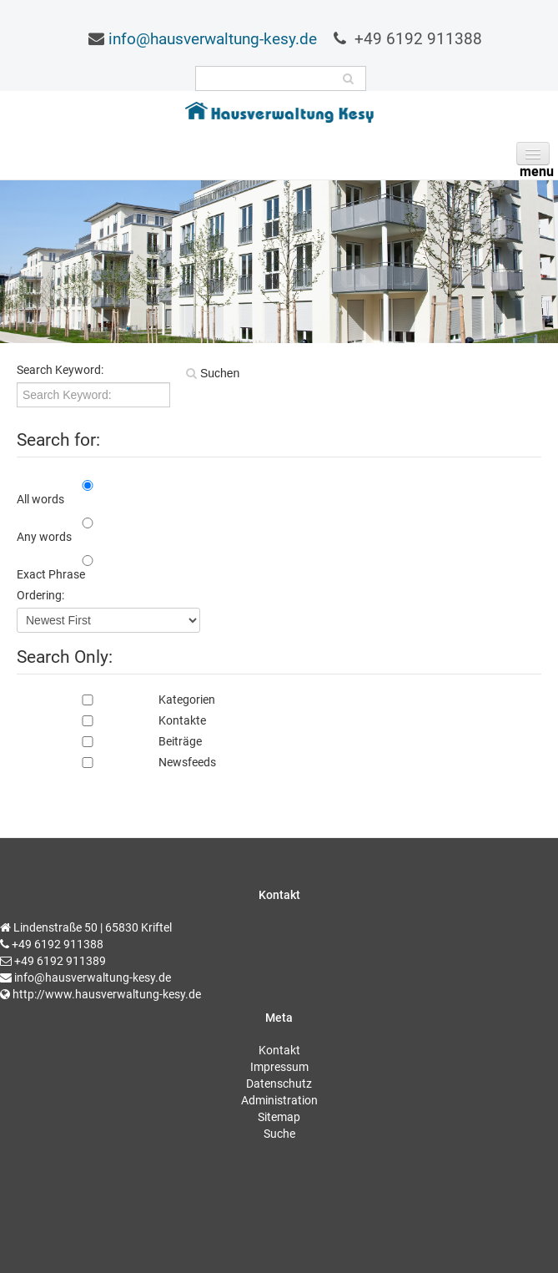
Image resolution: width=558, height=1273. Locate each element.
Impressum (279, 1066)
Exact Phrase (51, 574)
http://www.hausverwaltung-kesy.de (107, 994)
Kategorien (116, 699)
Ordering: (40, 595)
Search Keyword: (60, 369)
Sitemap (279, 1117)
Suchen (218, 373)
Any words (44, 536)
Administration (279, 1100)
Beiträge (109, 741)
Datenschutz (279, 1083)
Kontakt (279, 1050)
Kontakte (111, 720)
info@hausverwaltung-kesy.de (212, 38)
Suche (279, 1133)
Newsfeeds (116, 762)
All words (40, 499)
